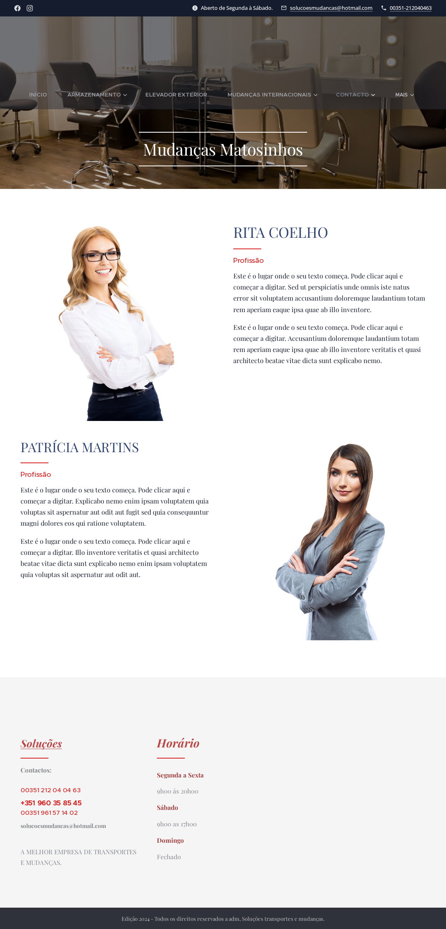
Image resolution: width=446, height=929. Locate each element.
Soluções (41, 743)
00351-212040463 (411, 7)
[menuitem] (55, 95)
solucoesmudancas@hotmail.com (331, 7)
